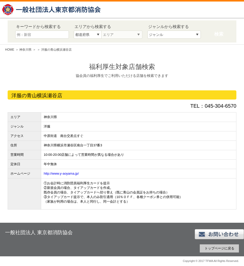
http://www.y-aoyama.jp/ (61, 173)
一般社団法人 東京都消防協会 (52, 9)
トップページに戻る (219, 248)
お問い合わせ (219, 234)
